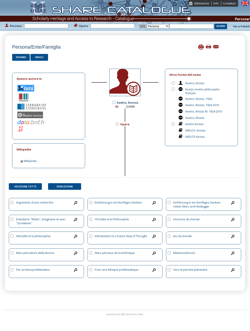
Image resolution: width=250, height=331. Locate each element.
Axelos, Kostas (194, 83)
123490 (130, 106)
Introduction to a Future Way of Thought (121, 236)
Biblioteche (201, 3)
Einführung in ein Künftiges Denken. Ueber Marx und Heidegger (197, 204)
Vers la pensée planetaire (190, 270)
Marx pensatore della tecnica (35, 253)
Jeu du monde (182, 236)
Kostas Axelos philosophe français (202, 91)
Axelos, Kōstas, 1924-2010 (202, 105)
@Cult (125, 314)
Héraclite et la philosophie (33, 236)
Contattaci (229, 3)
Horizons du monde (186, 219)
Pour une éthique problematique (116, 270)
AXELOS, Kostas (195, 130)
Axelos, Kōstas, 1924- (199, 99)
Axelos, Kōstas (194, 118)
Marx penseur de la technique (115, 253)
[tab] (49, 79)
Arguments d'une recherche (34, 202)
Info (216, 3)
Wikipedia (29, 161)
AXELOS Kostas (195, 137)
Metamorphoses (184, 253)
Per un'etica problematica (33, 270)
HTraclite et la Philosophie (112, 219)
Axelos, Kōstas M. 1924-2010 (203, 111)
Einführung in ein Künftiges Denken (118, 202)
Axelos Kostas (194, 124)
